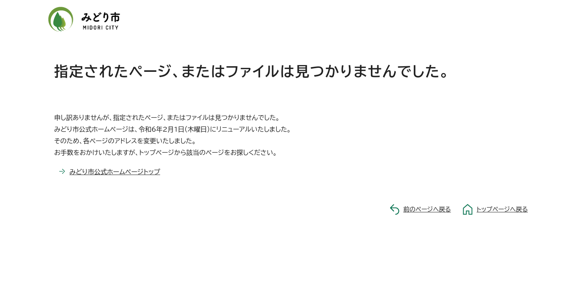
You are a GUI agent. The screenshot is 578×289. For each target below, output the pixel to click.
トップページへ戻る (502, 209)
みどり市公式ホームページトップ (114, 172)
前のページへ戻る (427, 209)
